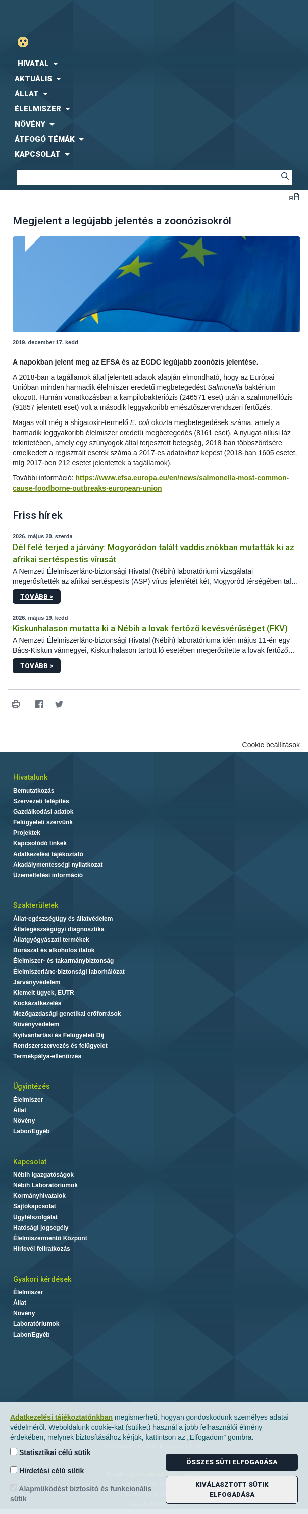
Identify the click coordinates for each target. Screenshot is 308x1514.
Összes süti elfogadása (231, 1462)
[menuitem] (154, 63)
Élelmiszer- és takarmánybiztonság (63, 960)
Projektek (26, 832)
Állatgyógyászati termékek (51, 939)
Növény (24, 1120)
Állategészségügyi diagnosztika (59, 929)
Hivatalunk (30, 777)
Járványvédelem (36, 982)
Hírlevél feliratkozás (41, 1248)
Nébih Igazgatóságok (43, 1174)
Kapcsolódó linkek (40, 843)
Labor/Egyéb (31, 1131)
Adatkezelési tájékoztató (48, 854)
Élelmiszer (28, 1099)
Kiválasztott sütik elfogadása (232, 1489)
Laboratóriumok (36, 1323)
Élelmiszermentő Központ (50, 1238)
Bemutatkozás (33, 790)
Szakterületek (35, 905)
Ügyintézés (31, 1086)
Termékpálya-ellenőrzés (47, 1056)
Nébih (77, 16)
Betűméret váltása (294, 196)
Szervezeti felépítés (41, 801)
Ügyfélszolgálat (35, 1217)
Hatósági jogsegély (40, 1227)
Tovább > (36, 596)
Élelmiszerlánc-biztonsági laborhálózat (69, 971)
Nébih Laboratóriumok (45, 1185)
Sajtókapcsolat (34, 1206)
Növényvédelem (36, 1024)
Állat (19, 1110)
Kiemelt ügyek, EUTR (43, 992)
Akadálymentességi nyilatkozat (57, 864)
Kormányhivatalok (39, 1195)
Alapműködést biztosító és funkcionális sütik (80, 1493)
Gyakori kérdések (42, 1279)
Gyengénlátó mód (27, 42)
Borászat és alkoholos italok (53, 950)
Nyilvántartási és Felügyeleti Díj (58, 1035)
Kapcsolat (29, 1162)
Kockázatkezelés (37, 1003)
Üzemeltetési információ (48, 875)
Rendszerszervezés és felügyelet (60, 1045)
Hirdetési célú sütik (47, 1470)
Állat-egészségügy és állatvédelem (63, 918)
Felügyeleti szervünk (43, 822)
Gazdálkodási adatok (43, 811)
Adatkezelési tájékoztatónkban (61, 1417)
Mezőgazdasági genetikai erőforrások (67, 1013)
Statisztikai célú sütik (50, 1452)
